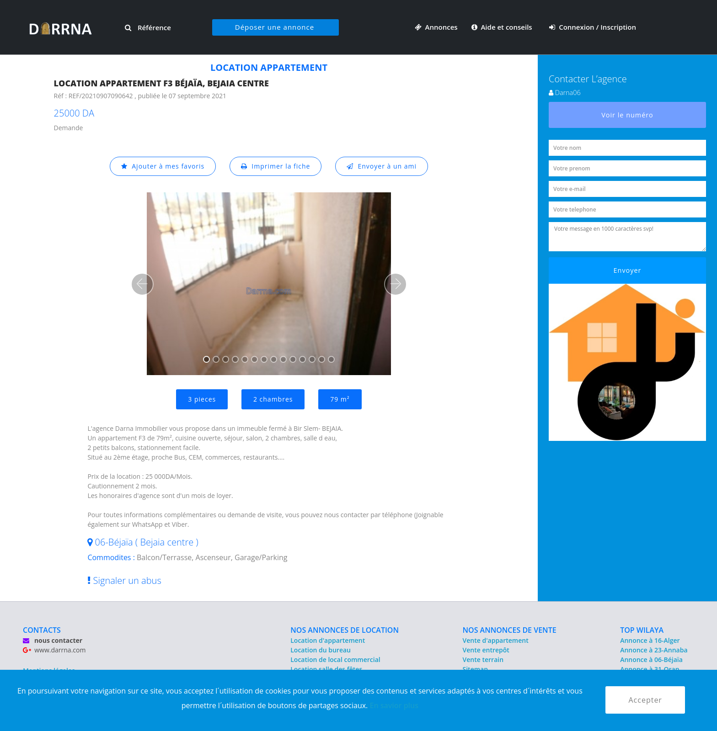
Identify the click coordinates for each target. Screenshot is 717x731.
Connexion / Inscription (592, 27)
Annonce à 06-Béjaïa (651, 659)
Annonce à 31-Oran (650, 669)
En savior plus (393, 705)
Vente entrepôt (486, 650)
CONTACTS (42, 630)
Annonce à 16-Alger (650, 640)
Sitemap (475, 669)
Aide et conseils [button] (502, 27)
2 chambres (273, 399)
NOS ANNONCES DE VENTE (509, 630)
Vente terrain (483, 659)
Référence (148, 27)
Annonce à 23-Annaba (653, 650)
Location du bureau (320, 650)
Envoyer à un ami (382, 166)
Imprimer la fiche (275, 166)
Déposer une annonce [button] (274, 27)
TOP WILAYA (641, 630)
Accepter (645, 700)
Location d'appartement (327, 640)
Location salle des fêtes (326, 669)
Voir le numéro (627, 115)
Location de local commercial (335, 659)
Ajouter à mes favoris (162, 166)
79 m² (339, 399)
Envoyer (628, 270)
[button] (142, 284)
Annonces (436, 27)
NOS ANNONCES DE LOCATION (344, 630)
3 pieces (202, 399)
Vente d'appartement (496, 640)
